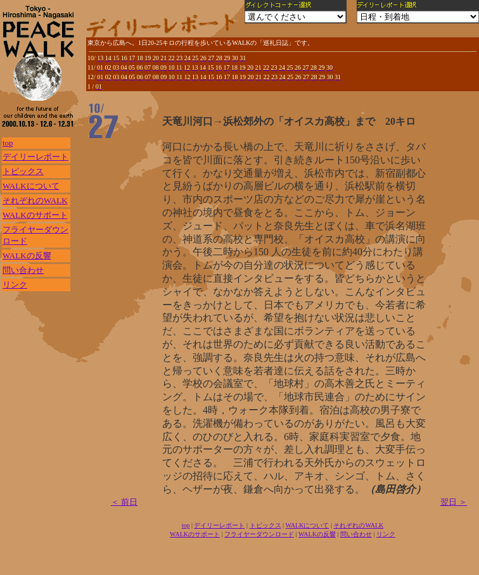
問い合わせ (23, 270)
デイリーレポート (35, 156)
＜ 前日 (124, 502)
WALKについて (31, 186)
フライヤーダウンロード (259, 534)
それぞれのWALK (35, 200)
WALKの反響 (27, 255)
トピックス (23, 171)
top (8, 143)
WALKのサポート (35, 215)
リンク (15, 284)
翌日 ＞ (453, 502)
